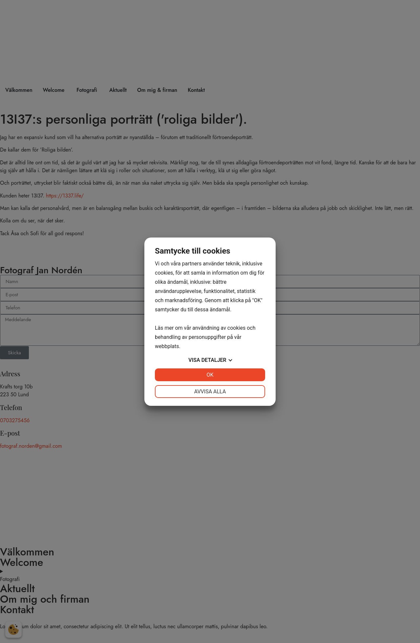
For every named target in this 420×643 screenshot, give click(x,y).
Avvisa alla (210, 391)
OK (209, 375)
